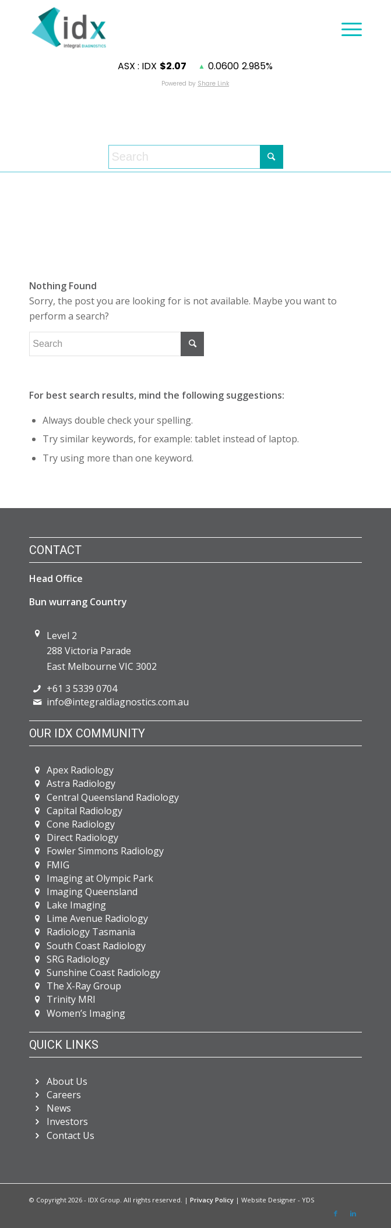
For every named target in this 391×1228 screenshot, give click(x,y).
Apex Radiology (80, 770)
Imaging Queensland (92, 891)
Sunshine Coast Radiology (103, 972)
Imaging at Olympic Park (100, 878)
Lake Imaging (76, 905)
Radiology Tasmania (91, 931)
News (59, 1108)
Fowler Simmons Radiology (105, 850)
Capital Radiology (84, 810)
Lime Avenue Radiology (97, 918)
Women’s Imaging (86, 1013)
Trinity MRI (71, 999)
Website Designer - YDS (277, 1199)
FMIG (58, 864)
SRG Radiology (78, 959)
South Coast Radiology (96, 945)
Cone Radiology (81, 824)
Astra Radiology (81, 783)
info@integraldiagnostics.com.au (118, 701)
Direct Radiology (82, 837)
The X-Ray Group (84, 985)
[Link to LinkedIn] (353, 1213)
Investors (67, 1121)
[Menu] (346, 28)
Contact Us (70, 1135)
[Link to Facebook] (335, 1213)
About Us (67, 1081)
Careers (64, 1094)
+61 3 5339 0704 (82, 688)
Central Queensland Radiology (113, 797)
